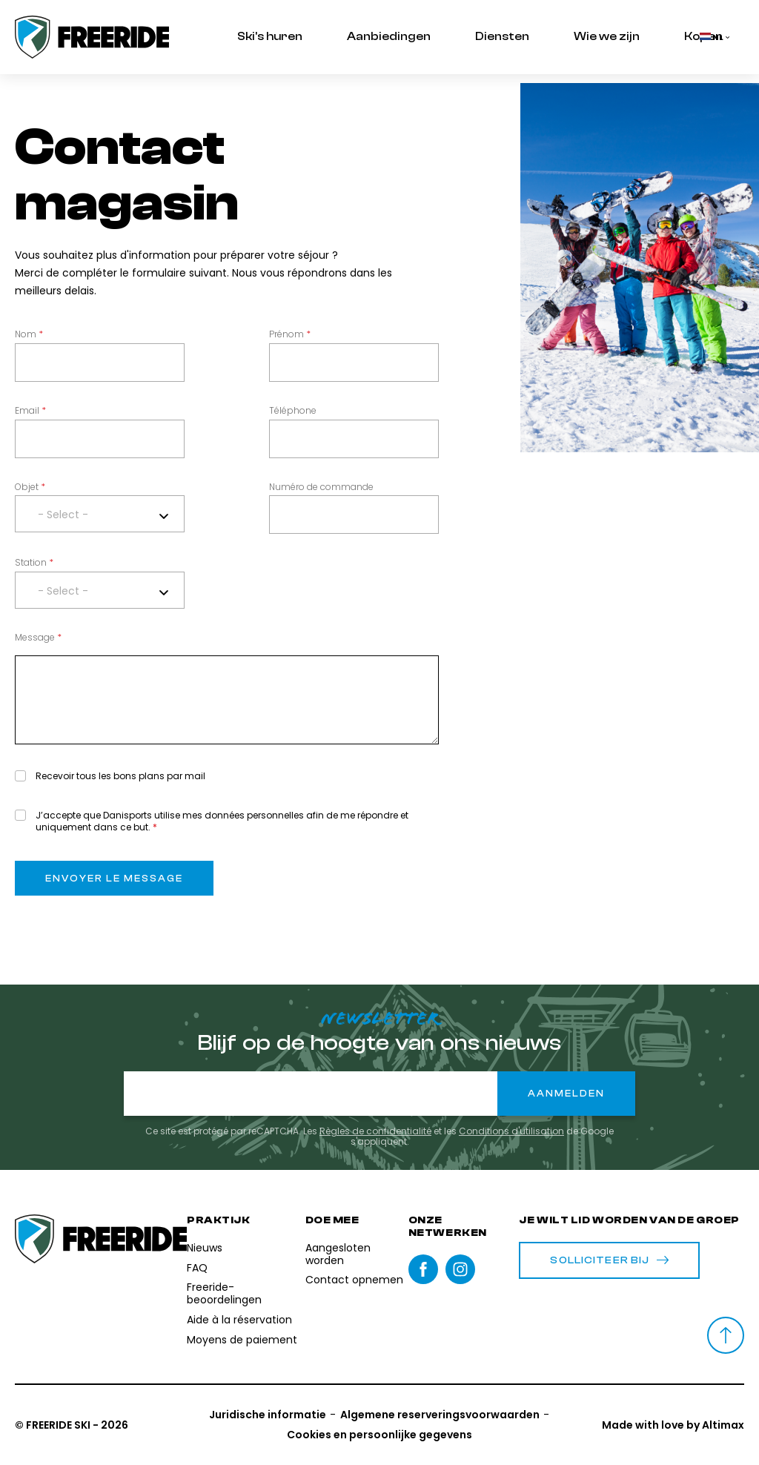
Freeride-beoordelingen (224, 1293)
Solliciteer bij (609, 1260)
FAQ (197, 1267)
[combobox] (100, 513)
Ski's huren (269, 36)
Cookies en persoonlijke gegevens (379, 1434)
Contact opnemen (354, 1279)
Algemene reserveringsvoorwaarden (440, 1414)
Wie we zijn (607, 36)
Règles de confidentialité (375, 1131)
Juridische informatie (267, 1414)
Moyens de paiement (242, 1339)
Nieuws (204, 1247)
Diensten (502, 36)
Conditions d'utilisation (511, 1131)
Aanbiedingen (389, 36)
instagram (460, 1269)
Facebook (423, 1269)
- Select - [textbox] (63, 514)
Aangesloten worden (338, 1254)
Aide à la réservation (239, 1319)
